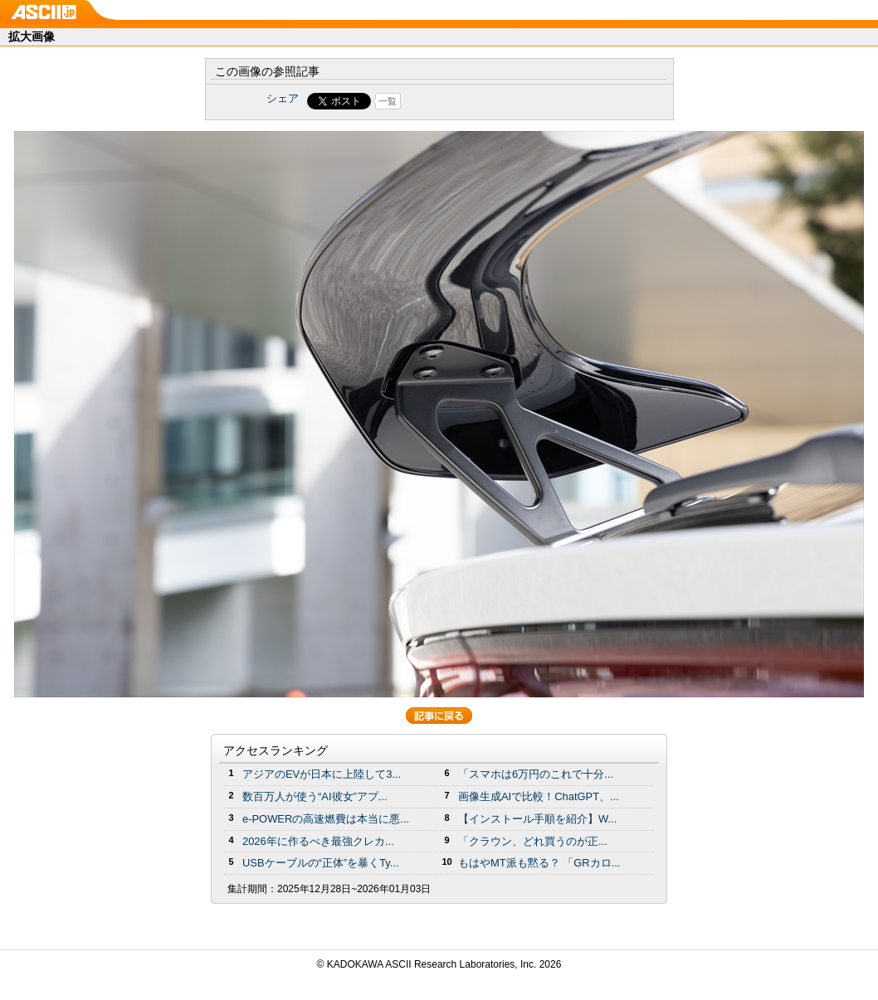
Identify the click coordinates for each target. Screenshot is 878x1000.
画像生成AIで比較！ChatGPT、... (538, 796)
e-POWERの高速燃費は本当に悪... (325, 819)
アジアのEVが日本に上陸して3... (321, 774)
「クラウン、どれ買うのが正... (532, 841)
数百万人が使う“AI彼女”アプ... (315, 796)
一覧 (387, 101)
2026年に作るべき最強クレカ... (318, 841)
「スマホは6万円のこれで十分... (535, 774)
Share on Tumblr (501, 101)
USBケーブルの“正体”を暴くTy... (320, 863)
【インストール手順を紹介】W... (537, 819)
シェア (282, 98)
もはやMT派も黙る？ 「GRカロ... (539, 863)
